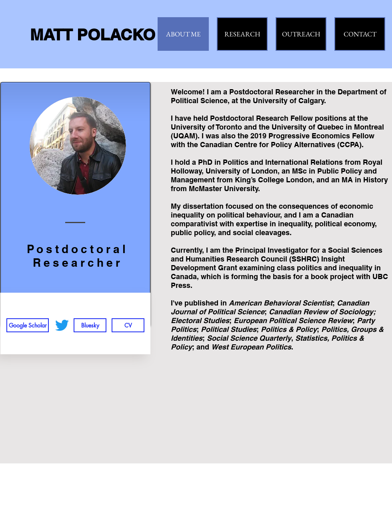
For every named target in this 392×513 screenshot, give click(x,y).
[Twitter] (62, 325)
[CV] (128, 325)
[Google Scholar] (27, 325)
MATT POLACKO (92, 34)
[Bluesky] (90, 325)
